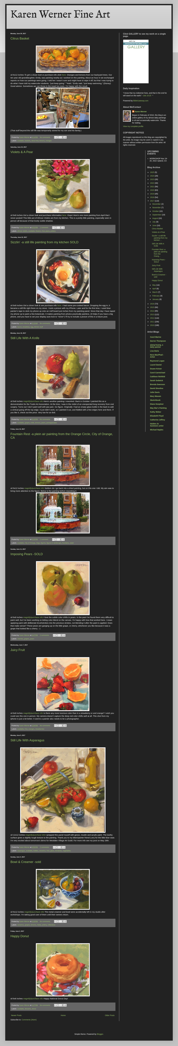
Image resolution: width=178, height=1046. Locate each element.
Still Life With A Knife (24, 338)
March (155, 292)
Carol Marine (155, 337)
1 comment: (44, 227)
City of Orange (30, 543)
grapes (27, 423)
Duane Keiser (156, 369)
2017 (152, 201)
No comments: (45, 137)
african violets (22, 231)
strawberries (39, 729)
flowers (38, 231)
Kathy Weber (155, 412)
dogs (38, 543)
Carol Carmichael (157, 373)
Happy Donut (19, 936)
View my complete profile (133, 126)
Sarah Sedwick (156, 380)
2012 (152, 318)
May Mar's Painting (158, 408)
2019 (152, 194)
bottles (35, 851)
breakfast (26, 327)
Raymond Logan (157, 361)
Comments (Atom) (29, 1020)
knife (32, 423)
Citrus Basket (19, 38)
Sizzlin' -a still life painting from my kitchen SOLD (44, 242)
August (155, 218)
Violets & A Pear (21, 152)
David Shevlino (156, 388)
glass (52, 851)
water (72, 543)
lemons (42, 141)
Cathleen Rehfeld (157, 377)
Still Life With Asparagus (27, 740)
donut (34, 1009)
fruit (43, 231)
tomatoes (58, 851)
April (154, 289)
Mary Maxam (155, 396)
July (154, 222)
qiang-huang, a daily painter (156, 346)
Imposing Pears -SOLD (26, 554)
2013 (152, 314)
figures (43, 543)
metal (39, 925)
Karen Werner (141, 112)
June (154, 225)
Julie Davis (155, 392)
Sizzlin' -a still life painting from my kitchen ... (159, 238)
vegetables (67, 851)
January (155, 299)
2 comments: (45, 635)
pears (48, 231)
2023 (152, 179)
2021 (152, 187)
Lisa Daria (154, 351)
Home (63, 1015)
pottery (53, 231)
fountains (65, 543)
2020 (152, 190)
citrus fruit (34, 141)
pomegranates (51, 423)
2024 (152, 176)
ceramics (42, 851)
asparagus (21, 851)
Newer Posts (16, 1015)
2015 (152, 307)
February (156, 296)
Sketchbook (155, 400)
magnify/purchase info (33, 401)
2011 (152, 322)
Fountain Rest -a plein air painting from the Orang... (159, 252)
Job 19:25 (147, 96)
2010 (152, 325)
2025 (152, 172)
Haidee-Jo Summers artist (156, 425)
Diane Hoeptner (157, 404)
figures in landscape (54, 543)
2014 (152, 311)
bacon (19, 327)
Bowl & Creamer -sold (25, 862)
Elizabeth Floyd (157, 416)
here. (64, 75)
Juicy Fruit (17, 650)
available (20, 141)
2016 (152, 304)
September (157, 215)
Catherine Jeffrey (157, 420)
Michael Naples (156, 430)
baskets (27, 141)
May (154, 285)
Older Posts (110, 1015)
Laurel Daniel (156, 365)
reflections (51, 925)
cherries (20, 639)
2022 (152, 183)
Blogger (100, 1034)
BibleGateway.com (140, 101)
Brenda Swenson (157, 384)
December (156, 204)
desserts (28, 1009)
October (155, 211)
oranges (49, 141)
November (156, 207)
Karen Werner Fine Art (60, 14)
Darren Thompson (158, 341)
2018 (152, 197)
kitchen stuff (38, 327)
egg (31, 327)
